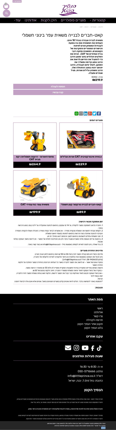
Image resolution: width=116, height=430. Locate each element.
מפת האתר (95, 299)
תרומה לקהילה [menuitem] (94, 319)
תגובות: (99, 287)
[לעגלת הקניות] (6, 6)
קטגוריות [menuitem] (98, 20)
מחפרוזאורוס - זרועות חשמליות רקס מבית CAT (35, 158)
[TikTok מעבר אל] (99, 348)
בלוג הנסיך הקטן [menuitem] (93, 327)
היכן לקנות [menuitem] (49, 20)
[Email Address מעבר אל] (68, 348)
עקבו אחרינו (94, 336)
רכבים (87, 27)
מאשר (103, 428)
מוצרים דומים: (96, 120)
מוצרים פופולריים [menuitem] (73, 20)
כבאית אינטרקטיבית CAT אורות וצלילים (81, 156)
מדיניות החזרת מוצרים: (91, 250)
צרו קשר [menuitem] (98, 315)
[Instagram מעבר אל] (76, 348)
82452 (94, 77)
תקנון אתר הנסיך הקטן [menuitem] (90, 323)
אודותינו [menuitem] (30, 20)
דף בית (100, 27)
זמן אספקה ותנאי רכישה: (91, 221)
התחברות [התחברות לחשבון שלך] (17, 1)
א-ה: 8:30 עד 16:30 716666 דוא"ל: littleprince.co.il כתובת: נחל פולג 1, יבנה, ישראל (85, 373)
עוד (17, 20)
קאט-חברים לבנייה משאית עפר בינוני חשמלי (62, 35)
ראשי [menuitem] (100, 308)
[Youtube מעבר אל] (85, 348)
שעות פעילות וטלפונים (87, 356)
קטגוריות (93, 27)
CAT (81, 27)
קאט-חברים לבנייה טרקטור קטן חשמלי (81, 203)
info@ (71, 375)
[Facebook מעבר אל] (92, 348)
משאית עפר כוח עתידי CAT (34, 203)
